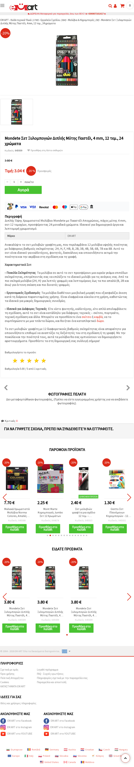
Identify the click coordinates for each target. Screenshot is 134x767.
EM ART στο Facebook (16, 721)
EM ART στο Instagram (16, 727)
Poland (44, 755)
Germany (52, 749)
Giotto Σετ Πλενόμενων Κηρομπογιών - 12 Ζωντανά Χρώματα (117, 512)
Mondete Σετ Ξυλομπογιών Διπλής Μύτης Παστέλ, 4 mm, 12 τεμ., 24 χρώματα (17, 612)
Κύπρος (97, 756)
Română (33, 749)
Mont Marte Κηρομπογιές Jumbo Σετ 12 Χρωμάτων (50, 512)
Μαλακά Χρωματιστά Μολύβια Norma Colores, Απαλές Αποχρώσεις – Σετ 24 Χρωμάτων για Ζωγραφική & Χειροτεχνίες (17, 512)
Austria (70, 749)
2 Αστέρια (22, 360)
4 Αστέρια (36, 360)
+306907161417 (95, 13)
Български (14, 749)
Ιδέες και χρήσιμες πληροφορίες (18, 703)
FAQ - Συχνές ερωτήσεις (50, 673)
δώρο (100, 321)
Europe (14, 756)
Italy (29, 755)
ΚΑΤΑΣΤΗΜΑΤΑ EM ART (12, 686)
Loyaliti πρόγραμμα (47, 669)
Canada (70, 762)
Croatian (87, 749)
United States (49, 762)
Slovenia (80, 755)
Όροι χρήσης (7, 673)
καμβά (98, 317)
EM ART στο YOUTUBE (16, 734)
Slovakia (61, 755)
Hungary (121, 749)
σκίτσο (86, 317)
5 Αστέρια (43, 360)
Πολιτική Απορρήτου (12, 678)
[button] (47, 535)
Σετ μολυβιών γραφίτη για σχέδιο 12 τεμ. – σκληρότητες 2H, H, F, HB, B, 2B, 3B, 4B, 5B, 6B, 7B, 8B (84, 512)
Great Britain (117, 756)
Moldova (87, 762)
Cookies (4, 682)
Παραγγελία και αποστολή (51, 682)
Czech (104, 749)
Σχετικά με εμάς (9, 669)
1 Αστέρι (15, 360)
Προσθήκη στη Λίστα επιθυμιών (45, 150)
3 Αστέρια (29, 360)
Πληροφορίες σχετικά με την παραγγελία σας (62, 678)
